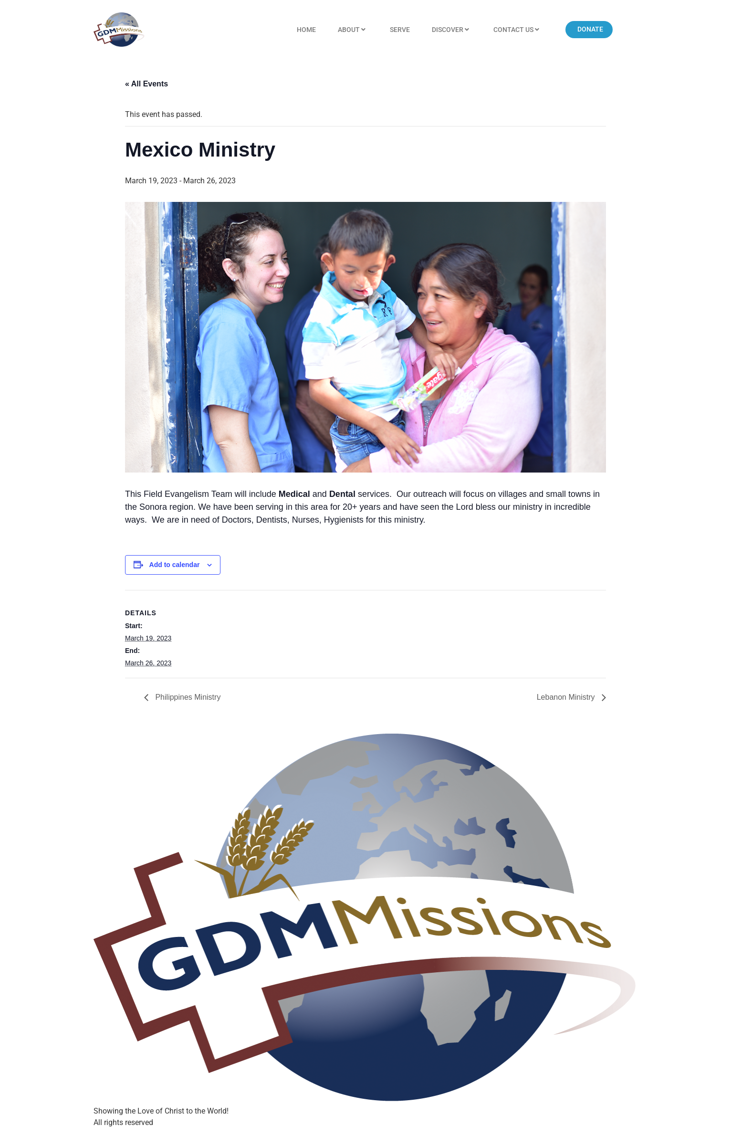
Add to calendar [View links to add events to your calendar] (174, 564)
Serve (400, 29)
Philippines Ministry (186, 697)
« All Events (146, 84)
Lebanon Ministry (567, 697)
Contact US (517, 30)
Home (306, 29)
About (353, 30)
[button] (589, 29)
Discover (451, 30)
